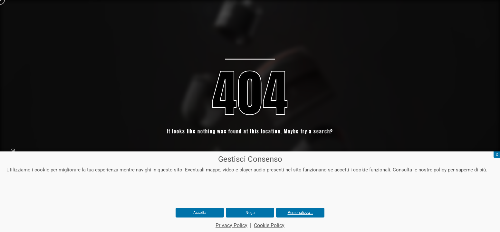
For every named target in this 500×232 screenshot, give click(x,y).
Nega (250, 212)
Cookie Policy (269, 225)
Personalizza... (300, 212)
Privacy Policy (231, 225)
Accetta (200, 212)
